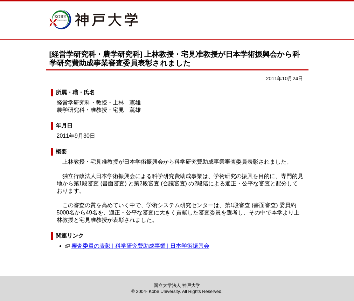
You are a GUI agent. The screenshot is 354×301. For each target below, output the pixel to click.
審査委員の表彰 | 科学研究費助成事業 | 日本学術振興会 (140, 246)
